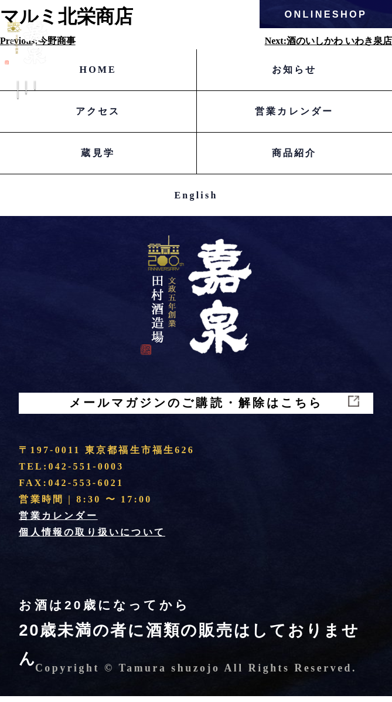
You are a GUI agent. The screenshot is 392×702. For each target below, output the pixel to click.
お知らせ (294, 70)
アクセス (98, 111)
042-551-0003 (86, 472)
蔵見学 (98, 153)
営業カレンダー (294, 111)
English (196, 195)
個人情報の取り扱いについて (92, 538)
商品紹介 (294, 153)
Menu (25, 100)
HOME (98, 70)
